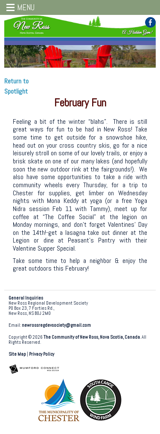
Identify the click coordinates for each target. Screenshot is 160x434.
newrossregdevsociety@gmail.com (56, 325)
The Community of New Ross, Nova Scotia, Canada (92, 337)
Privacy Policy (41, 354)
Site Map (17, 354)
